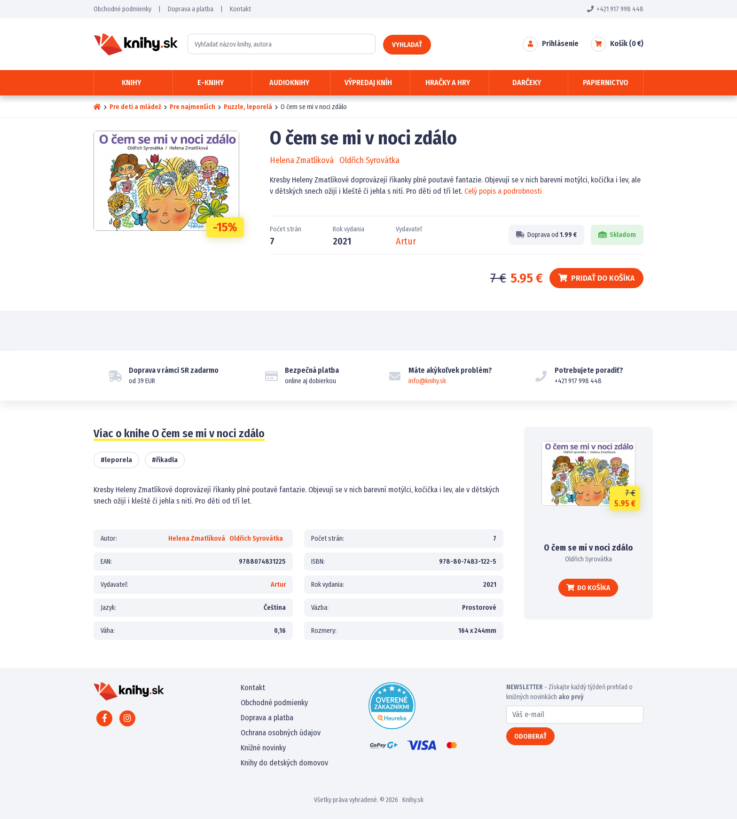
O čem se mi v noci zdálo (588, 548)
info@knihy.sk (427, 381)
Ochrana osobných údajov (281, 732)
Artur (406, 241)
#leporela (116, 460)
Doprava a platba (190, 9)
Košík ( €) (626, 43)
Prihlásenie (560, 43)
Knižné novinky (263, 747)
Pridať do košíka (596, 278)
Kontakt (240, 9)
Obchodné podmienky (122, 9)
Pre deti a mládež (135, 107)
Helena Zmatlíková (302, 160)
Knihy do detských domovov (284, 762)
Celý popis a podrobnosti (503, 191)
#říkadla (165, 460)
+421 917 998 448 (615, 9)
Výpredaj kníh (368, 82)
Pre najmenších (192, 107)
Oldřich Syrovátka (369, 160)
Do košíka (588, 587)
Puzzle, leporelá (248, 107)
